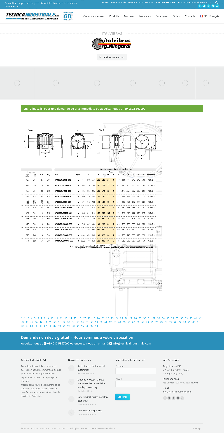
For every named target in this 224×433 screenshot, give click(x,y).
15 (75, 318)
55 (78, 321)
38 (181, 318)
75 (170, 321)
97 (92, 325)
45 (31, 321)
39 (186, 318)
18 (89, 318)
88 (50, 325)
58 (92, 321)
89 (54, 325)
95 (82, 325)
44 (27, 321)
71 (152, 321)
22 (107, 318)
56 (82, 321)
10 (52, 318)
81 (198, 321)
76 (175, 321)
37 (177, 318)
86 (41, 325)
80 (193, 321)
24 (117, 318)
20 (98, 318)
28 (135, 318)
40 (191, 318)
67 (133, 321)
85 (36, 325)
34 (163, 318)
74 (166, 321)
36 (172, 318)
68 (138, 321)
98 (96, 325)
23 (112, 318)
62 (110, 321)
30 (144, 318)
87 (45, 325)
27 (130, 318)
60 (101, 321)
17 (84, 318)
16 (80, 318)
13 (66, 318)
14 (70, 318)
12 (61, 318)
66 (129, 321)
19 (93, 318)
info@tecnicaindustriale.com (196, 2)
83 (27, 325)
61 (105, 321)
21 (103, 318)
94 (78, 325)
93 (73, 325)
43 (22, 321)
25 (121, 318)
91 (64, 325)
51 (59, 321)
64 (119, 321)
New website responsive (90, 410)
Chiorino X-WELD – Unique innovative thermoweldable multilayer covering (91, 383)
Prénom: (119, 366)
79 (189, 321)
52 (64, 321)
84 (31, 325)
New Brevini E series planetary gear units (93, 398)
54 (73, 321)
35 (167, 318)
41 (195, 318)
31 (149, 318)
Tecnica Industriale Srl (40, 428)
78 (184, 321)
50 (54, 321)
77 (180, 321)
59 (96, 321)
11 (56, 318)
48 (45, 321)
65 (124, 321)
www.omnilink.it (107, 428)
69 (142, 321)
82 (22, 325)
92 (68, 325)
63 (115, 321)
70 (147, 321)
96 (87, 325)
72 (156, 321)
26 (126, 318)
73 (161, 321)
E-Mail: (118, 379)
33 (158, 318)
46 (36, 321)
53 (68, 321)
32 (154, 318)
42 (200, 318)
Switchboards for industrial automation (91, 368)
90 (59, 325)
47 (41, 321)
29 (140, 318)
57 (87, 321)
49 (50, 321)
